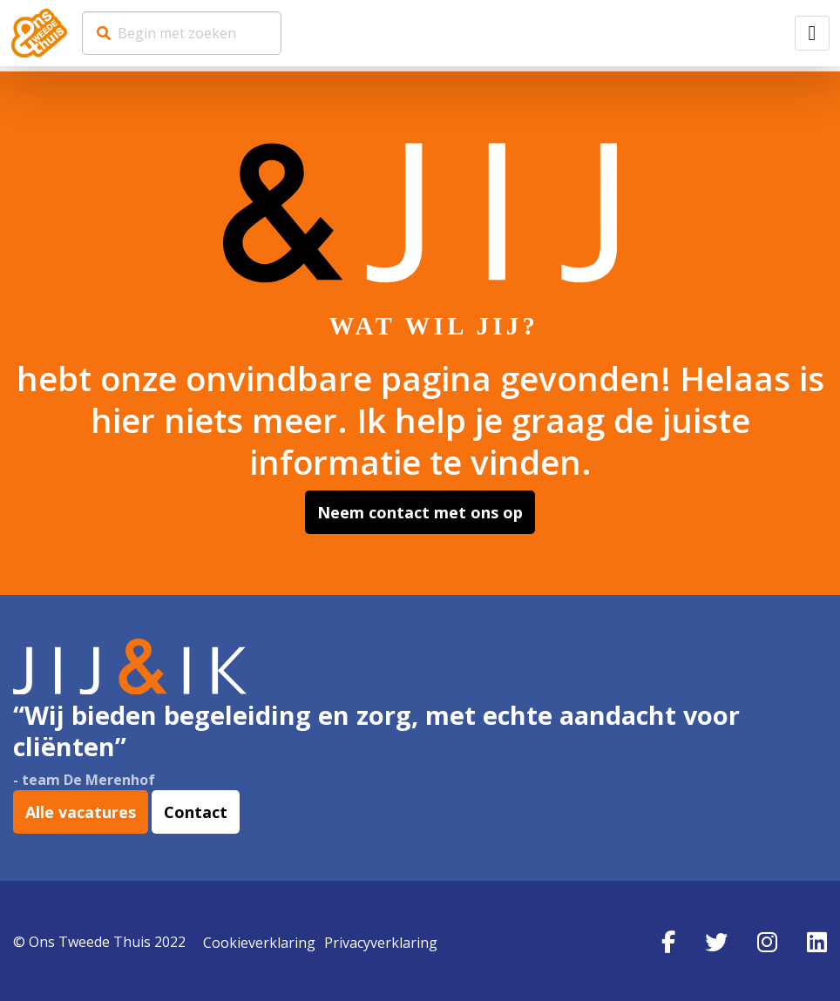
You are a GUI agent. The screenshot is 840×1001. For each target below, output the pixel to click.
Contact (195, 811)
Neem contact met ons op (420, 512)
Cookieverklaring (259, 939)
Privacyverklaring (380, 939)
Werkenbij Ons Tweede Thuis (39, 33)
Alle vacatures (80, 811)
